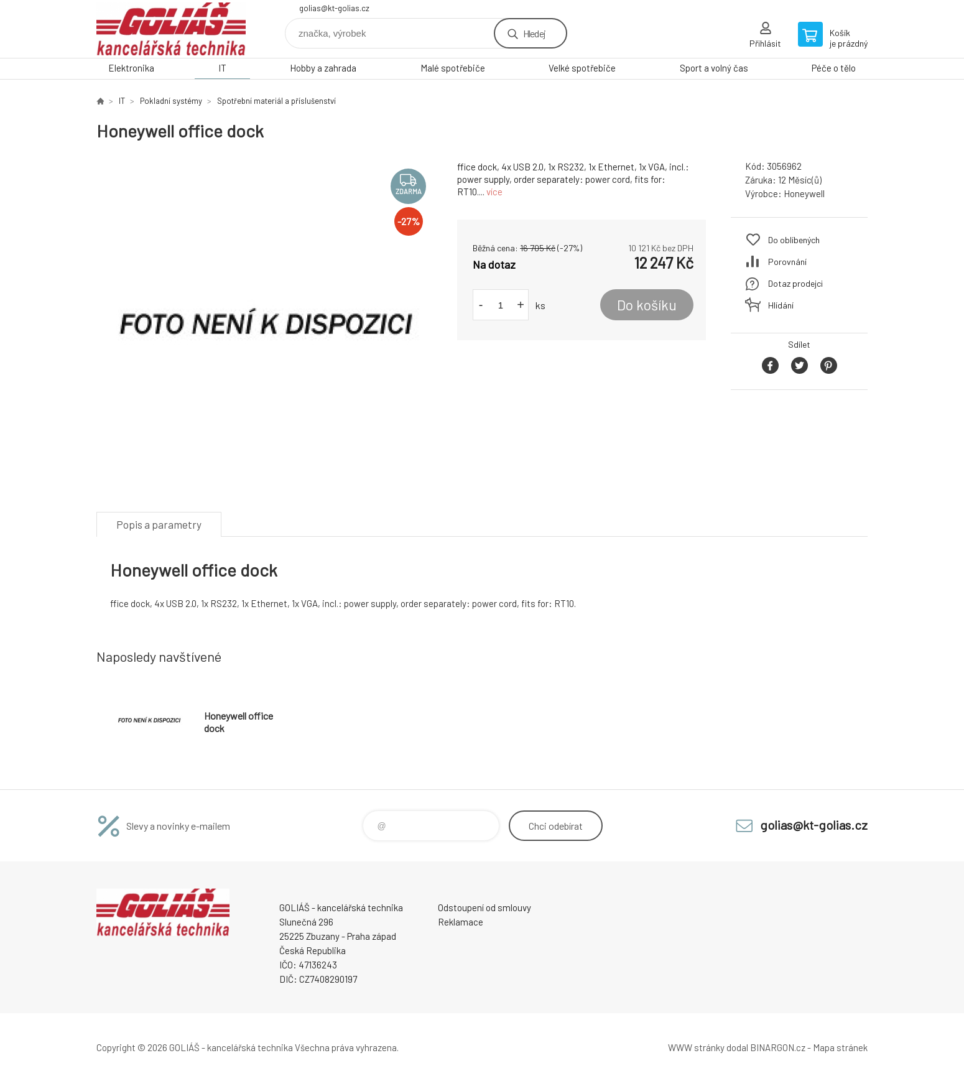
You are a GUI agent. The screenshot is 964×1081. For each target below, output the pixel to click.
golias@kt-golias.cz (334, 8)
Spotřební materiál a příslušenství (276, 101)
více (494, 191)
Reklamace (460, 921)
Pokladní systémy (171, 101)
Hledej (534, 33)
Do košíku (647, 304)
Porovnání (787, 261)
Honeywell (804, 193)
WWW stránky (696, 1047)
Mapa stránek (840, 1047)
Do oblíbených (794, 239)
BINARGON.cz (777, 1047)
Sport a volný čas (714, 67)
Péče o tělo (834, 67)
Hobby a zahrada (323, 67)
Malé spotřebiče (452, 67)
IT (222, 67)
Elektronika (131, 67)
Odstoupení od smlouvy (484, 907)
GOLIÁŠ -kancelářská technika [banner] (171, 29)
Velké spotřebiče (582, 67)
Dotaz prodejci (795, 283)
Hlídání (781, 305)
